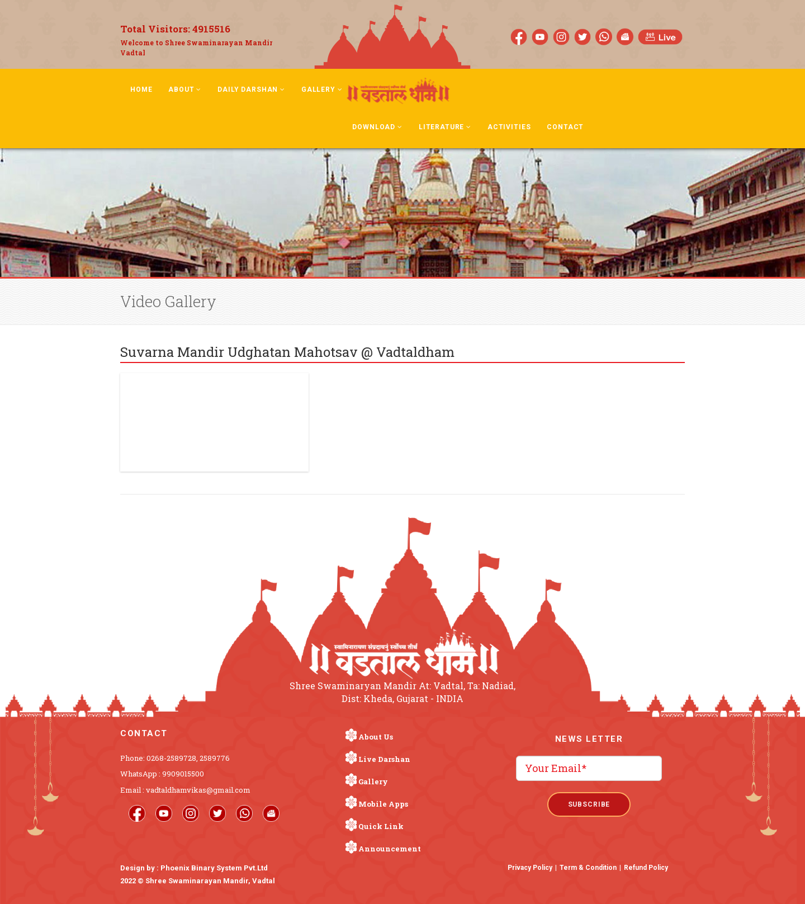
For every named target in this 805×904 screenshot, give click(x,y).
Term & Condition (588, 868)
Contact (565, 127)
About (184, 89)
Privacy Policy (530, 868)
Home (141, 89)
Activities (509, 127)
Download (377, 127)
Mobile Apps (383, 804)
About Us (375, 737)
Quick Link (381, 826)
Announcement (389, 849)
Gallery (322, 89)
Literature (445, 127)
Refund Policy (646, 868)
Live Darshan (384, 759)
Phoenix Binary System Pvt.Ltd (214, 868)
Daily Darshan (251, 89)
